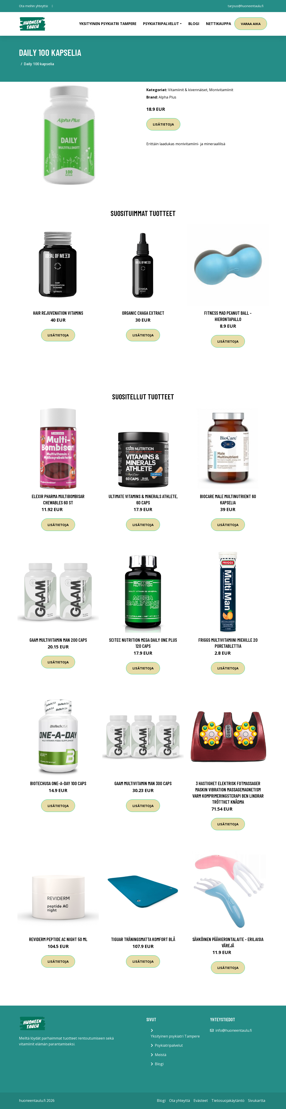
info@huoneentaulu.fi (233, 1030)
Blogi (193, 23)
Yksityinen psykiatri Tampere (107, 23)
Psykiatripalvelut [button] (161, 23)
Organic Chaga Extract (143, 313)
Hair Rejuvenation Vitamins (58, 313)
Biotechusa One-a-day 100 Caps (58, 783)
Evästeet (200, 1100)
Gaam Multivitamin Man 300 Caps (143, 783)
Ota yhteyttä (179, 1100)
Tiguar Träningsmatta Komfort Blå (143, 939)
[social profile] (52, 6)
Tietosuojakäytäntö (227, 1100)
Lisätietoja (163, 124)
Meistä (160, 1054)
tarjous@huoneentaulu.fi (245, 6)
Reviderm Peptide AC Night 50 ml (58, 939)
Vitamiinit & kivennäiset (187, 89)
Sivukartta (256, 1100)
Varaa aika (251, 23)
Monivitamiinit (221, 89)
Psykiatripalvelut (169, 1045)
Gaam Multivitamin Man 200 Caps (58, 640)
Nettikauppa (218, 23)
